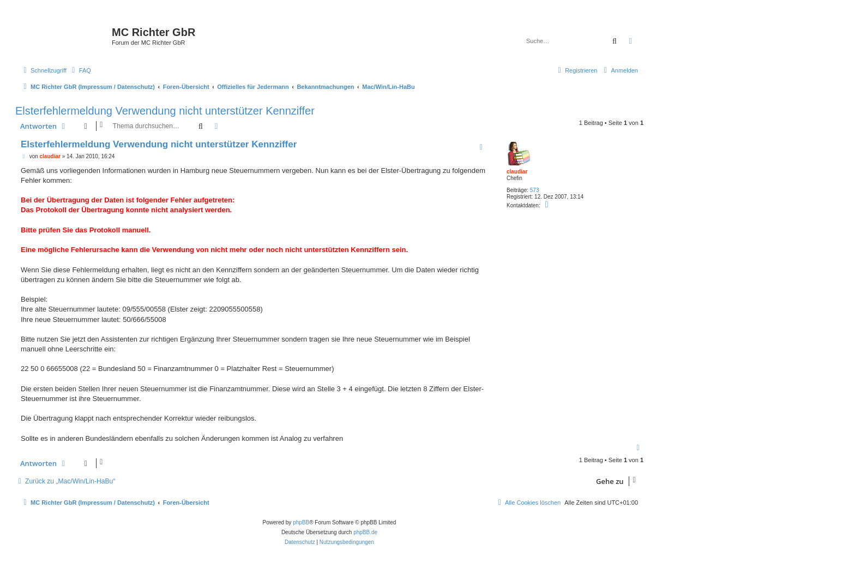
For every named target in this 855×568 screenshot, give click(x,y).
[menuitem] (80, 70)
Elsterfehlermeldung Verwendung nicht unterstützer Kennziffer (165, 111)
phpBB (301, 522)
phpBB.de (365, 532)
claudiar (517, 172)
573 (534, 190)
